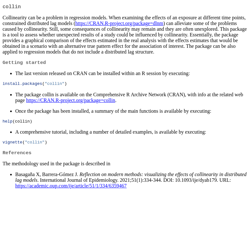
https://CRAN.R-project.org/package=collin (70, 102)
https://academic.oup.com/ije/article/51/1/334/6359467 (71, 190)
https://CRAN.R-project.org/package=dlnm (119, 24)
